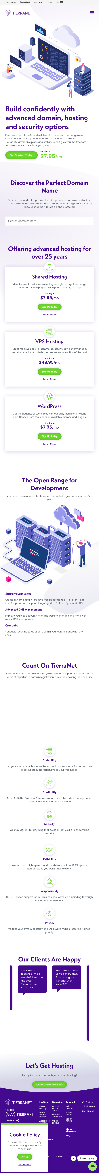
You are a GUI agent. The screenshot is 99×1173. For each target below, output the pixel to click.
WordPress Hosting (44, 1121)
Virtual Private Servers (42, 1114)
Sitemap (58, 1156)
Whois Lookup (55, 1121)
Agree (25, 1156)
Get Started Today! (21, 155)
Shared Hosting (43, 1107)
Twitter (90, 1102)
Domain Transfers (57, 1115)
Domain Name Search (56, 1108)
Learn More (49, 314)
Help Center (69, 1107)
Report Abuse (69, 1119)
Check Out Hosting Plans (49, 1084)
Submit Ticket (69, 1113)
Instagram (89, 1106)
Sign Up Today (49, 306)
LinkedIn (91, 1111)
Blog (68, 1135)
